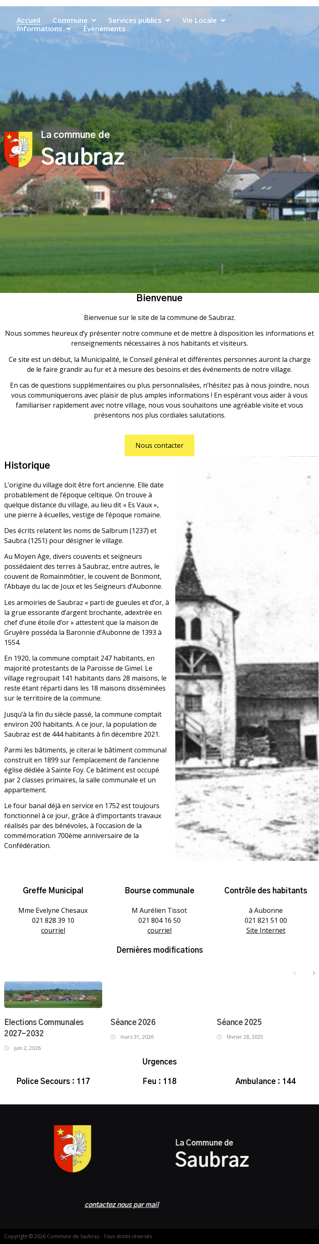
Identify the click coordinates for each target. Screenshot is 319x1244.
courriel (53, 930)
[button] (159, 445)
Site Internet (265, 930)
